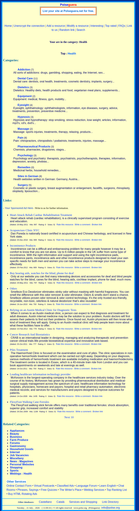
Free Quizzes (49, 489)
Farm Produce (19, 439)
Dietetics (23, 87)
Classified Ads (65, 485)
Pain (20, 137)
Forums (15, 443)
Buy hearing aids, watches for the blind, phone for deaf (42, 273)
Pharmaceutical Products (34, 146)
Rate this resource (65, 224)
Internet (15, 452)
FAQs (121, 25)
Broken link (97, 224)
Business (16, 436)
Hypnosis (24, 116)
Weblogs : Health (21, 473)
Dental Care (25, 78)
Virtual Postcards (44, 485)
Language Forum (86, 485)
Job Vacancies (19, 455)
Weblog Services (94, 489)
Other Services (16, 481)
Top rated (111, 25)
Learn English (107, 485)
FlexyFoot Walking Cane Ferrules (29, 402)
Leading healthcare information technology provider (40, 374)
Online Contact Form (19, 485)
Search (80, 29)
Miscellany (17, 458)
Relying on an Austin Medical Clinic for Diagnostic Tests (43, 310)
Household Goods (21, 449)
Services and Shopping (83, 501)
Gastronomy (18, 446)
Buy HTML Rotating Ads (22, 493)
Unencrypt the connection (29, 25)
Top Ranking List (117, 489)
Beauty (14, 433)
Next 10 (69, 417)
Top (63, 53)
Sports (14, 470)
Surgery (23, 185)
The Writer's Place (70, 489)
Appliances (17, 430)
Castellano (45, 501)
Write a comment (82, 224)
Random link (67, 29)
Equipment (25, 96)
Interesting (96, 25)
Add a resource (56, 25)
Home (8, 25)
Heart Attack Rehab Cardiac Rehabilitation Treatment (41, 215)
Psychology (25, 155)
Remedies (24, 167)
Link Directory (110, 501)
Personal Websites (22, 464)
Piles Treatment (19, 349)
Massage (23, 128)
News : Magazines (21, 461)
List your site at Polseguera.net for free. (68, 11)
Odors (13, 288)
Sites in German (28, 176)
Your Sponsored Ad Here (19, 208)
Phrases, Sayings (28, 489)
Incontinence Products (23, 245)
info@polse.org (110, 507)
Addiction (24, 69)
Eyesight (23, 105)
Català (60, 501)
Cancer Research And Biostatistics (30, 334)
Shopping (16, 467)
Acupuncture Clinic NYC (25, 230)
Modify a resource (78, 25)
